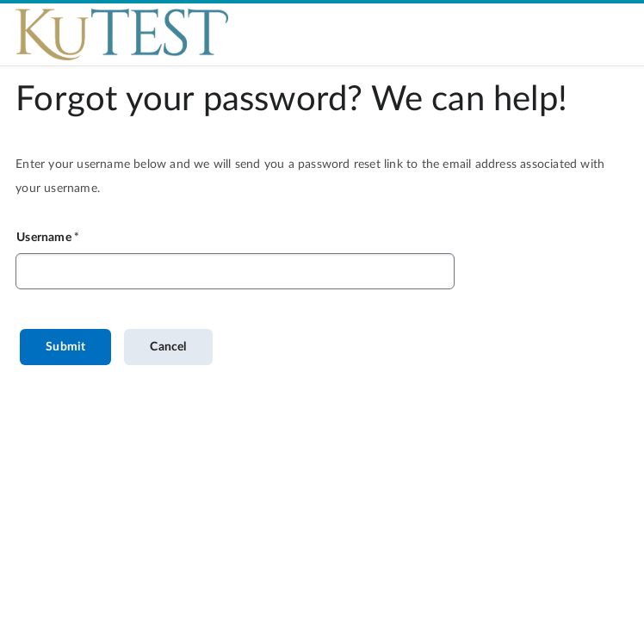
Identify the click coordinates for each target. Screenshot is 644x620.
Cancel (168, 347)
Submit (65, 347)
